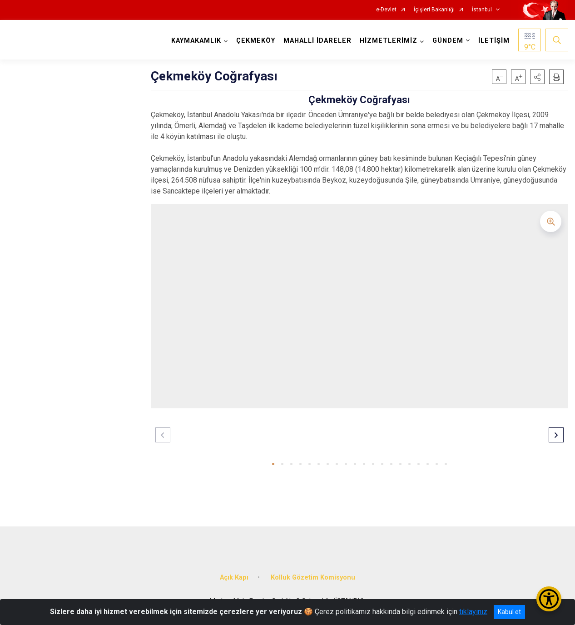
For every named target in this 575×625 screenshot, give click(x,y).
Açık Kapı (234, 577)
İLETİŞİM (494, 41)
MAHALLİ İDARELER (317, 41)
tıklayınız (473, 611)
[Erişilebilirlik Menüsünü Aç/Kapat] (548, 598)
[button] (537, 76)
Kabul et (509, 611)
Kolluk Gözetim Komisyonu (313, 577)
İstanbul (482, 10)
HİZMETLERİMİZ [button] (388, 41)
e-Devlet (386, 10)
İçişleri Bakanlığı (434, 10)
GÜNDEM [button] (447, 41)
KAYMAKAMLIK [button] (196, 41)
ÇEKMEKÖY (255, 41)
